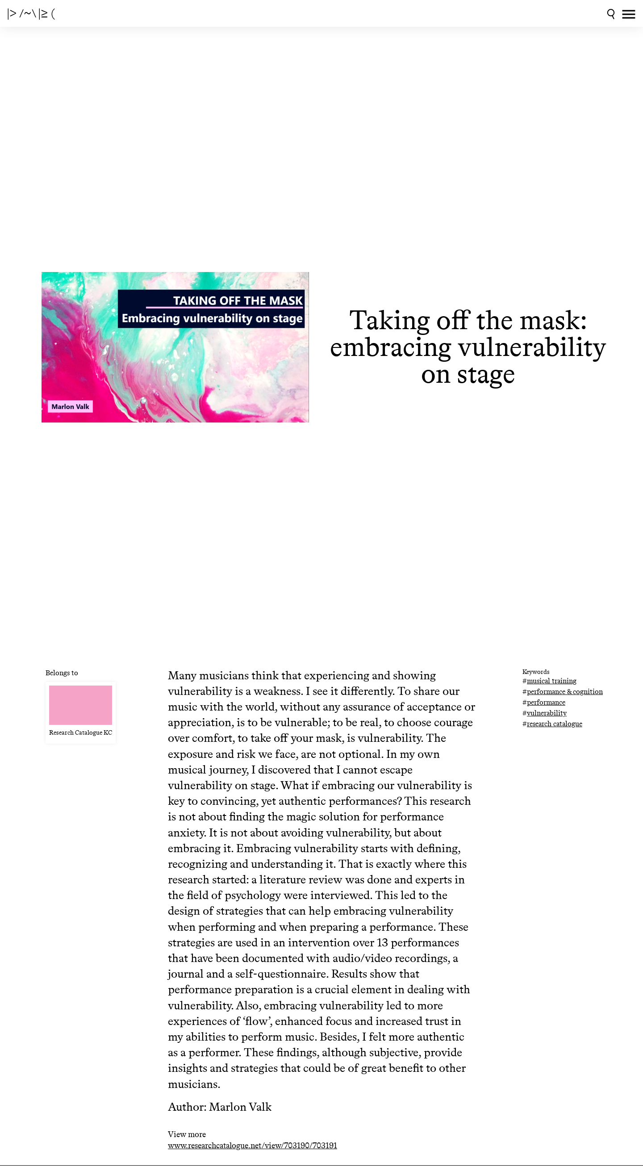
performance (546, 702)
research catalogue (554, 724)
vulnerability (547, 713)
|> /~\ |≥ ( (31, 13)
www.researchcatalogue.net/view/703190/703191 (252, 1145)
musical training (551, 681)
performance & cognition (565, 691)
